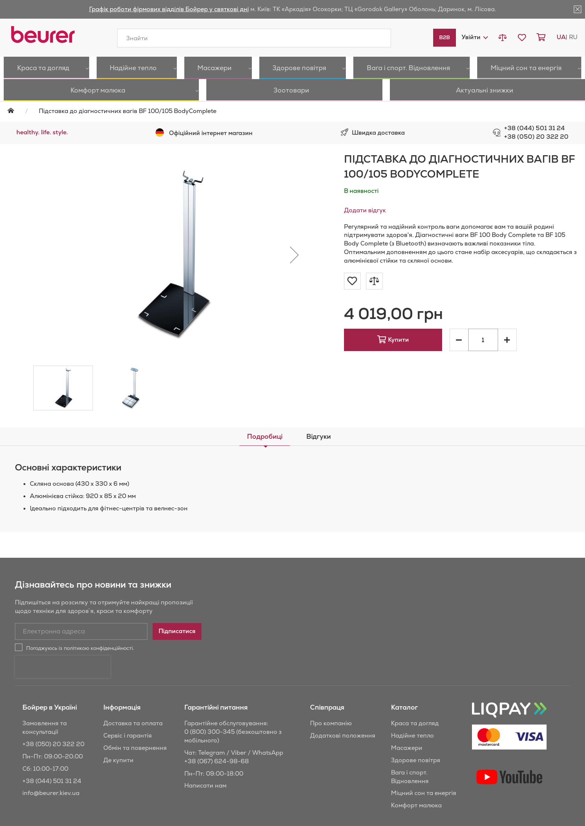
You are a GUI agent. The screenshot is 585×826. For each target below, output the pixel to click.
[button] (474, 37)
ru (573, 37)
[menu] (292, 79)
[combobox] (254, 38)
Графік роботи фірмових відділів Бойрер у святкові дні (169, 9)
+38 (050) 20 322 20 (536, 137)
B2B (444, 37)
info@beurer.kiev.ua (50, 793)
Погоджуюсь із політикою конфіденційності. (80, 648)
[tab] (265, 436)
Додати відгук (365, 210)
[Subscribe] (177, 631)
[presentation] (62, 667)
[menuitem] (36, 68)
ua (561, 37)
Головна (15, 110)
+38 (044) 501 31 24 (534, 128)
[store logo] (43, 34)
